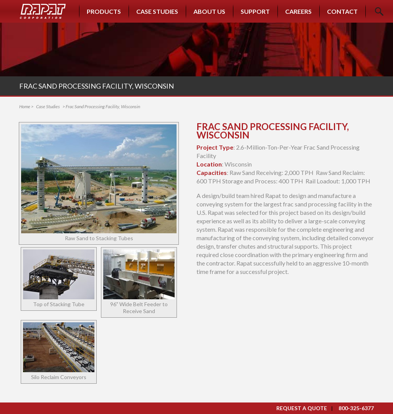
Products (104, 11)
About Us (209, 11)
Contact (342, 11)
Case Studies (157, 11)
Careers (298, 11)
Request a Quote (301, 408)
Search (379, 11)
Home (24, 106)
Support (255, 11)
